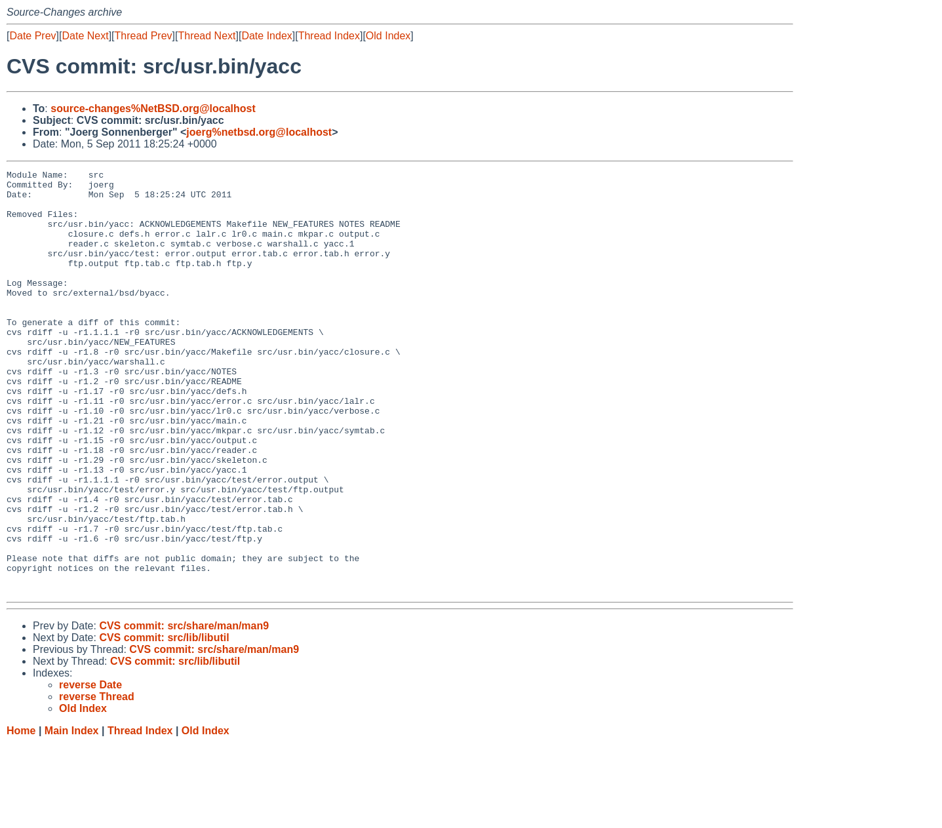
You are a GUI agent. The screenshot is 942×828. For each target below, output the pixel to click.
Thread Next (206, 35)
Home (21, 815)
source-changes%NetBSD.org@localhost (153, 108)
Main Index (72, 815)
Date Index (266, 35)
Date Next (85, 35)
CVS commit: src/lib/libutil (164, 722)
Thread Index (329, 35)
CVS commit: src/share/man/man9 (184, 710)
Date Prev (32, 35)
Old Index (388, 35)
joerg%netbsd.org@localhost (259, 132)
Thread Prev (143, 35)
